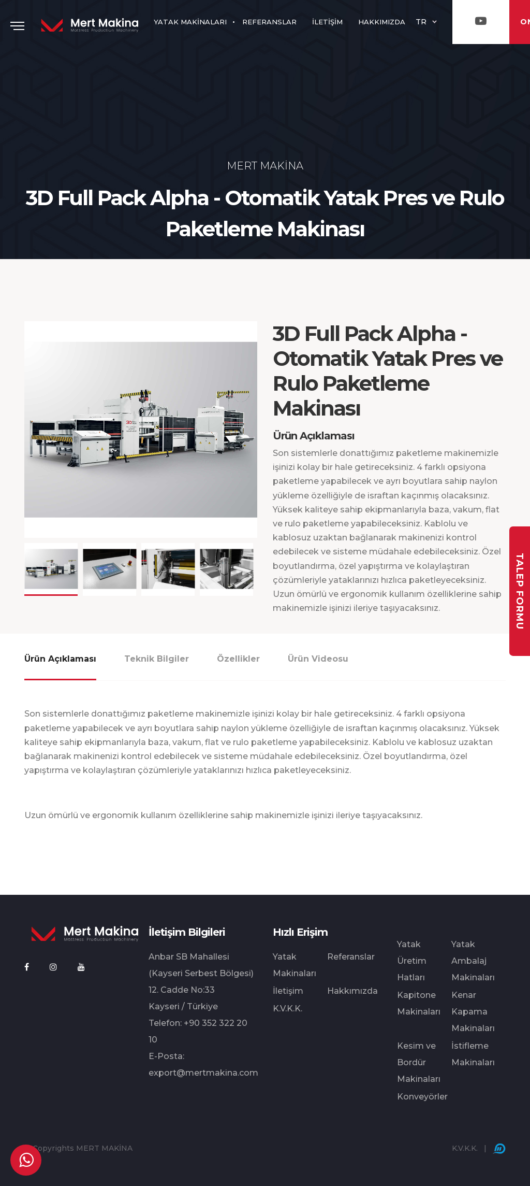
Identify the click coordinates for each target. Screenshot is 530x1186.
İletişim (288, 991)
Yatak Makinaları (294, 965)
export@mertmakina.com (203, 1073)
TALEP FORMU (519, 590)
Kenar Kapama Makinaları (473, 1011)
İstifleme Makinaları (473, 1054)
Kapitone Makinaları (418, 1003)
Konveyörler (422, 1097)
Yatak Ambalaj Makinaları (473, 960)
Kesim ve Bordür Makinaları (418, 1062)
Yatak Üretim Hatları (411, 960)
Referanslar (351, 957)
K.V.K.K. (287, 1008)
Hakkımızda (352, 991)
